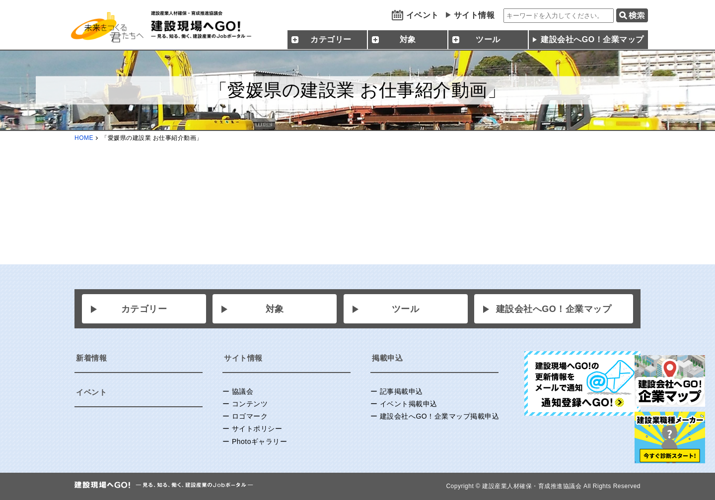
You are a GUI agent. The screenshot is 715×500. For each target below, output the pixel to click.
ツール (406, 309)
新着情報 (91, 358)
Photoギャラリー (259, 441)
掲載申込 (387, 358)
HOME (83, 137)
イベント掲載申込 (408, 404)
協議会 (243, 391)
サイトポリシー (257, 429)
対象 (275, 309)
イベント (422, 15)
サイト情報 (474, 15)
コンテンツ (250, 404)
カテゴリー (144, 309)
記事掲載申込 (401, 391)
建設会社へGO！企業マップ (592, 39)
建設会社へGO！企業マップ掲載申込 (439, 416)
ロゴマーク (250, 416)
